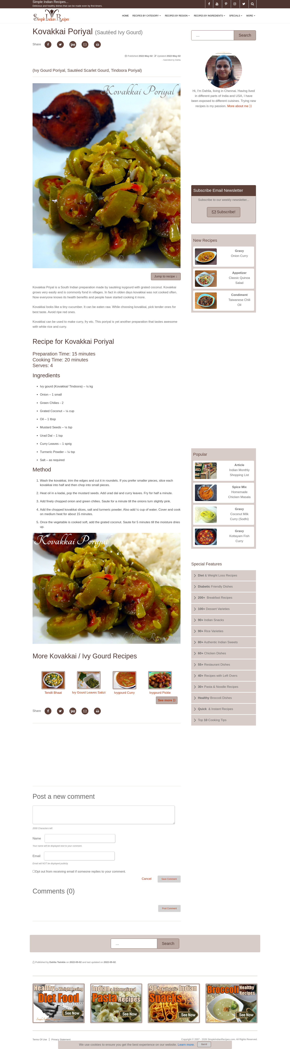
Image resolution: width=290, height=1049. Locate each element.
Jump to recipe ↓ (165, 276)
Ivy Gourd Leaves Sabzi (88, 682)
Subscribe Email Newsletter (218, 190)
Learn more (186, 1044)
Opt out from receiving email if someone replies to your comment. (80, 871)
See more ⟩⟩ (167, 700)
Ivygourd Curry (124, 682)
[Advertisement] (106, 755)
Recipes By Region (178, 18)
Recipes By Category (147, 18)
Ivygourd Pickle (160, 682)
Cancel (146, 879)
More (251, 18)
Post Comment (169, 908)
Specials (236, 18)
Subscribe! (223, 212)
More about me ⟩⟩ (239, 106)
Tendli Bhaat (53, 682)
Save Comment (169, 879)
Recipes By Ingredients (210, 18)
